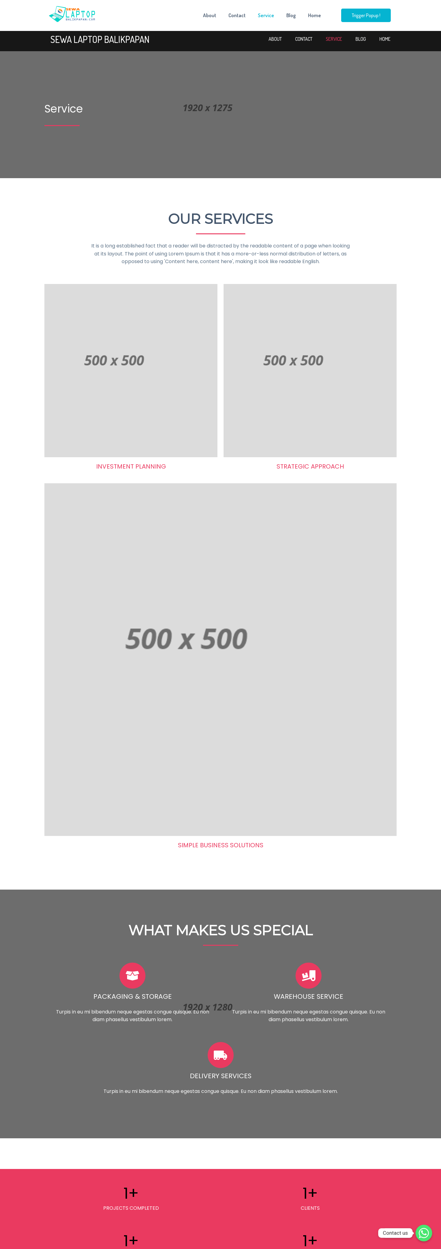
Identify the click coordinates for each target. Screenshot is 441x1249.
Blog (291, 15)
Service (266, 15)
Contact (237, 15)
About (209, 15)
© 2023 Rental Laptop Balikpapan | (203, 1240)
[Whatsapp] (424, 1233)
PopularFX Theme (254, 1240)
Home (314, 15)
